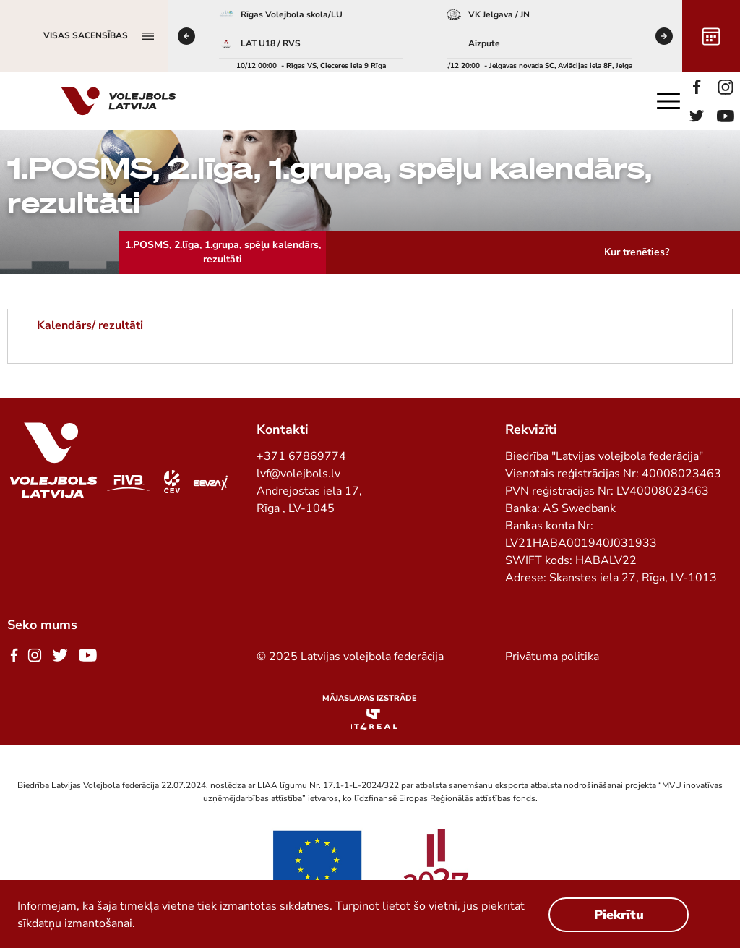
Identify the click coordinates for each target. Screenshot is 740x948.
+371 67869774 (301, 456)
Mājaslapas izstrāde (369, 698)
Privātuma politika (552, 657)
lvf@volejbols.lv (298, 474)
